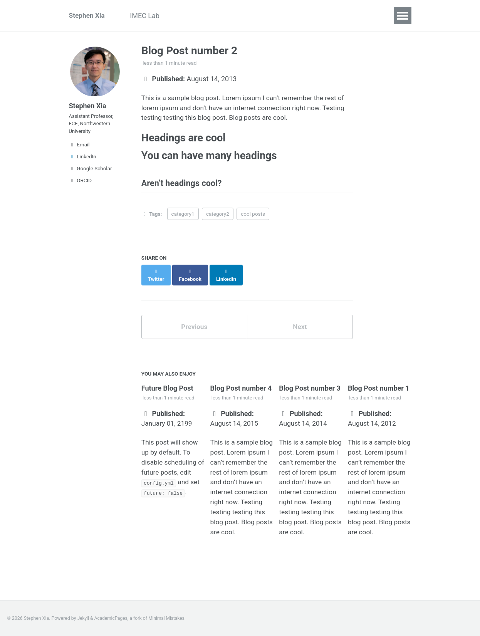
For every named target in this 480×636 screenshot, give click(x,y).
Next (299, 324)
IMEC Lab (149, 16)
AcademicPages (112, 618)
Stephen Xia (87, 16)
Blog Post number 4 (241, 386)
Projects (190, 16)
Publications (236, 16)
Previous (194, 324)
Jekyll (83, 618)
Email (79, 149)
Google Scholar (90, 173)
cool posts (253, 218)
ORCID (80, 185)
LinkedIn (82, 161)
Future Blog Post (167, 386)
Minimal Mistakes (169, 618)
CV (273, 16)
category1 (183, 218)
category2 (217, 218)
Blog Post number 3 (310, 386)
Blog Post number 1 (379, 386)
